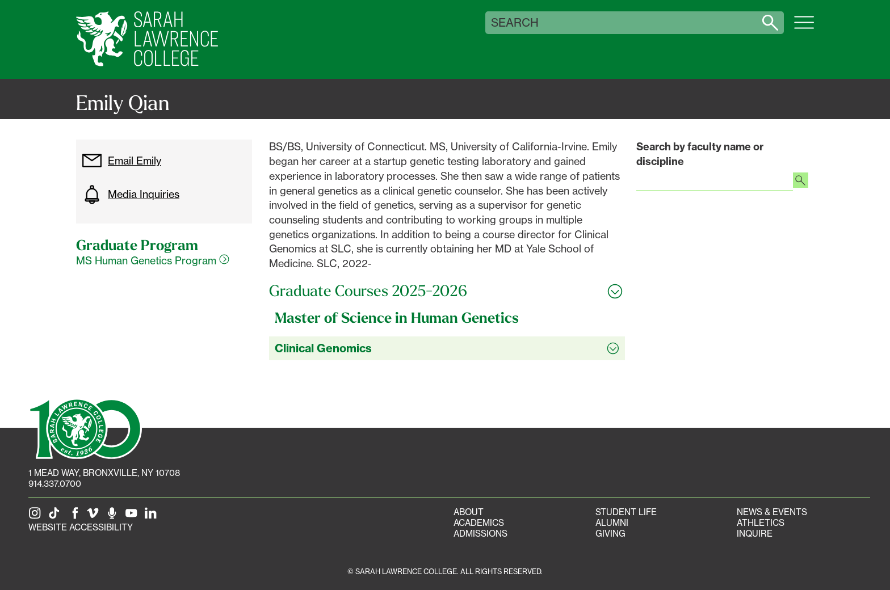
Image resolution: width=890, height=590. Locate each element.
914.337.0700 (54, 483)
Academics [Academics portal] (479, 522)
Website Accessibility (80, 527)
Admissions (480, 533)
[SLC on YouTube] (133, 516)
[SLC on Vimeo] (94, 516)
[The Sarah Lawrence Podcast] (114, 516)
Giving (610, 533)
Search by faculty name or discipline (699, 154)
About (469, 512)
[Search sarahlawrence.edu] (770, 22)
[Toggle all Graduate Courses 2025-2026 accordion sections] (447, 291)
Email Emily (121, 160)
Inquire (755, 533)
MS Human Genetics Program (152, 260)
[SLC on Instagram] (36, 516)
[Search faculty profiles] (800, 181)
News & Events (772, 512)
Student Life (626, 512)
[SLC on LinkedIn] (152, 516)
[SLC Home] (147, 39)
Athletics (760, 522)
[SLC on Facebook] (75, 516)
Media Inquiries (130, 194)
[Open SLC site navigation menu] (804, 28)
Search (515, 22)
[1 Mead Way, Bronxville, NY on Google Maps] (104, 472)
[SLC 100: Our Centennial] (85, 428)
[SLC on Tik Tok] (56, 516)
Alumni (611, 522)
